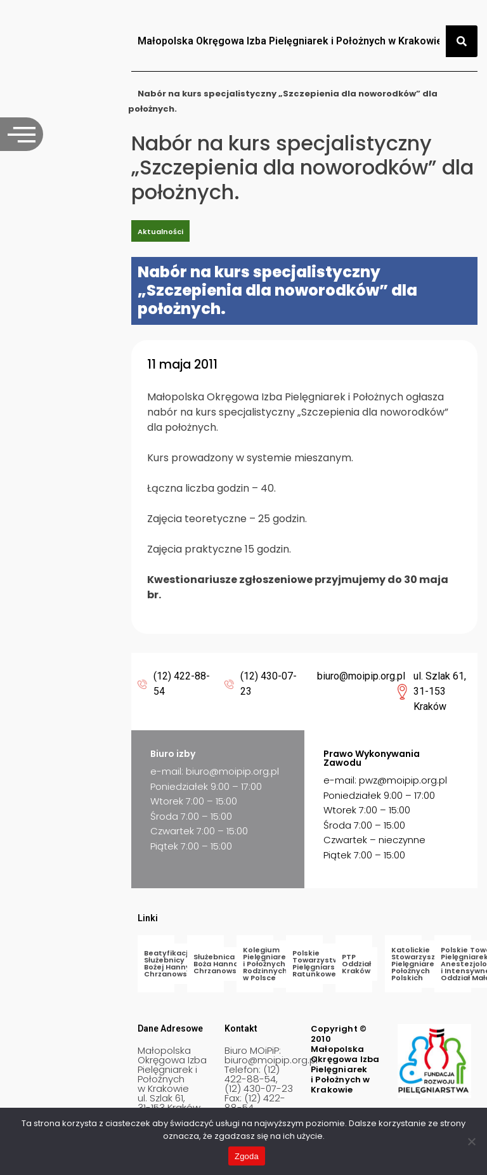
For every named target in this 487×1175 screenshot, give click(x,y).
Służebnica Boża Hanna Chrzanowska (219, 964)
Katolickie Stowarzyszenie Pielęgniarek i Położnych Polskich (421, 964)
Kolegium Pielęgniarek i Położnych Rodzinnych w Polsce (266, 964)
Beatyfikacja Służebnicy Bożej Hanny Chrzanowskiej (172, 963)
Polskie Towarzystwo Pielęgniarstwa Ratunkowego (320, 963)
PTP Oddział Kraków (356, 964)
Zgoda (247, 1156)
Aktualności (160, 231)
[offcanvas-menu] (21, 134)
